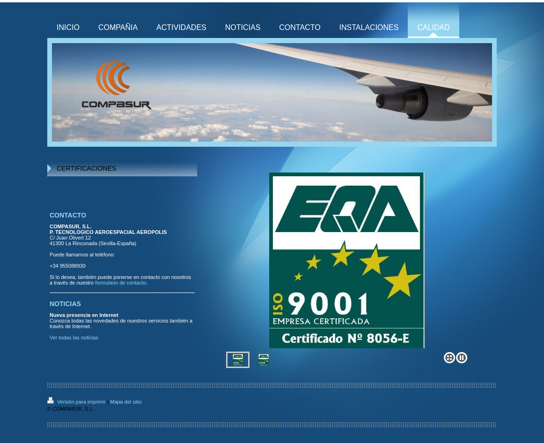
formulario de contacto (120, 282)
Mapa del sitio (126, 402)
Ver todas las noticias (74, 337)
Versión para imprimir (77, 402)
